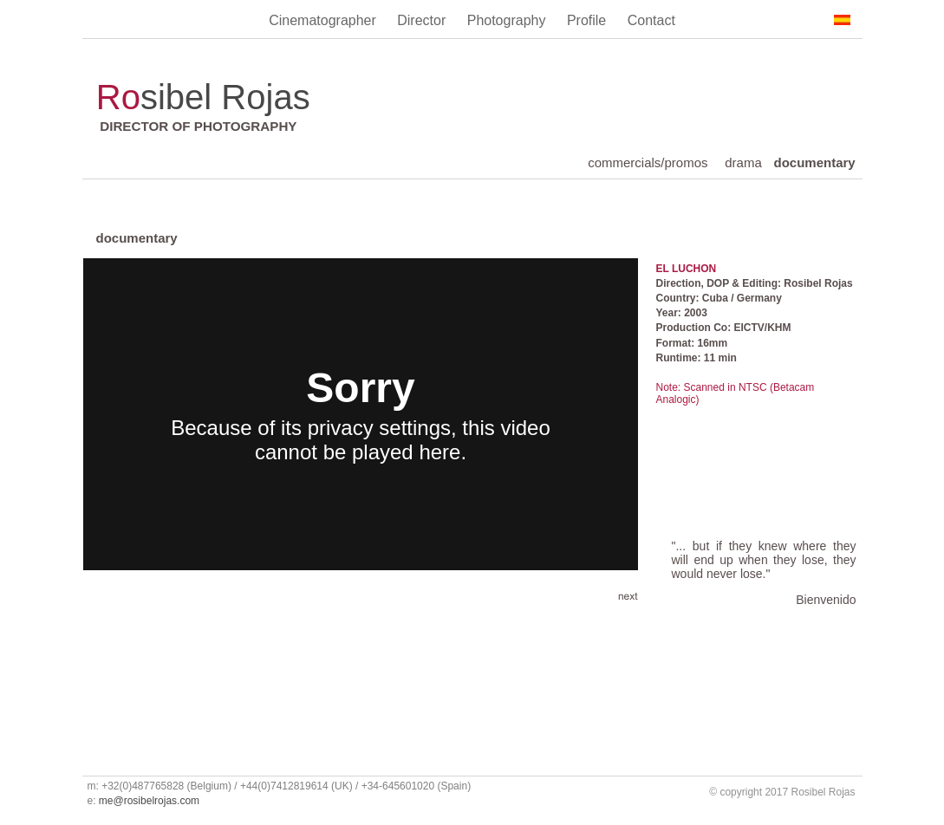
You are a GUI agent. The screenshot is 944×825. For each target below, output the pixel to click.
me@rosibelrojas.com (149, 801)
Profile (588, 20)
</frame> (360, 414)
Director (423, 20)
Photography (508, 20)
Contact (651, 20)
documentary (815, 162)
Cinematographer (324, 20)
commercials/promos (647, 162)
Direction (678, 283)
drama (743, 162)
